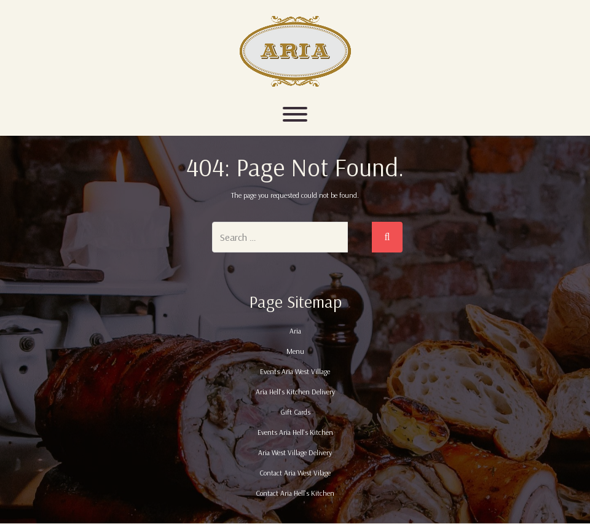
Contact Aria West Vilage (295, 472)
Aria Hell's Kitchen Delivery (295, 391)
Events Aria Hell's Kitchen (295, 432)
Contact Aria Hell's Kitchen (295, 493)
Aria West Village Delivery (295, 452)
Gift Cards (295, 411)
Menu (295, 351)
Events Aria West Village (295, 371)
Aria (295, 330)
